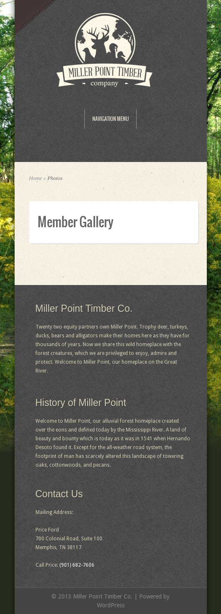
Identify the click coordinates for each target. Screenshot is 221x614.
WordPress (110, 605)
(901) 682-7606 (76, 565)
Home (35, 178)
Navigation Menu (110, 119)
